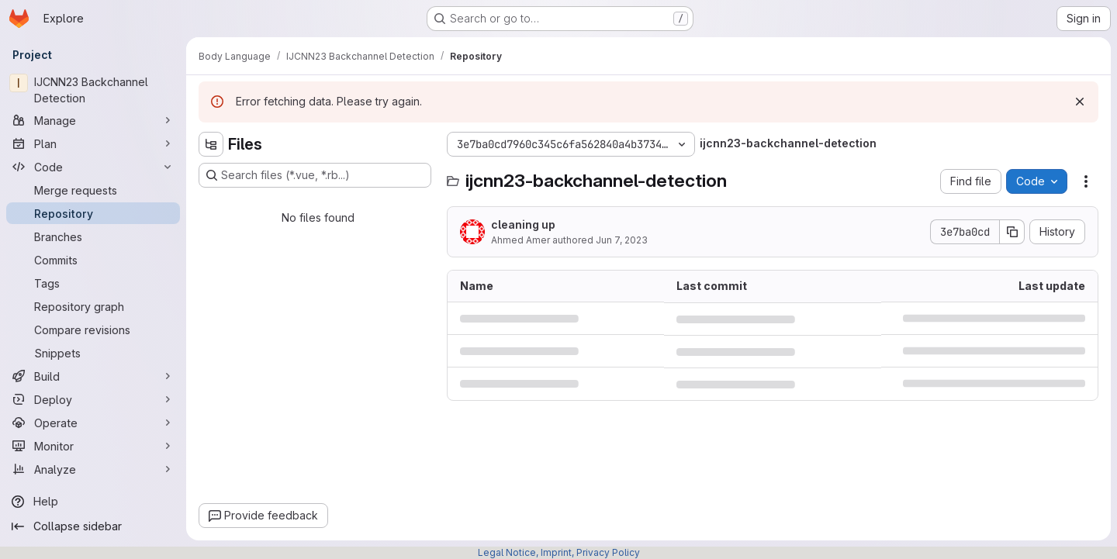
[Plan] (93, 143)
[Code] (93, 167)
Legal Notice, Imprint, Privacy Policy (559, 552)
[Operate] (93, 422)
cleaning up (523, 224)
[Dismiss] (1079, 101)
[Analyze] (93, 469)
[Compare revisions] (93, 329)
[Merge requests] (93, 190)
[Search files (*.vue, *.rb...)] (315, 175)
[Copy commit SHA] (1012, 231)
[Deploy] (93, 399)
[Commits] (93, 260)
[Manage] (93, 120)
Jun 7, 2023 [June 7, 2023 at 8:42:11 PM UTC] (622, 240)
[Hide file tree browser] (211, 144)
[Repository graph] (93, 306)
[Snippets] (93, 353)
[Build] (93, 376)
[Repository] (93, 213)
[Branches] (93, 236)
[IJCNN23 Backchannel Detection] (93, 90)
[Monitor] (93, 446)
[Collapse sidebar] (93, 526)
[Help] (93, 501)
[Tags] (93, 283)
